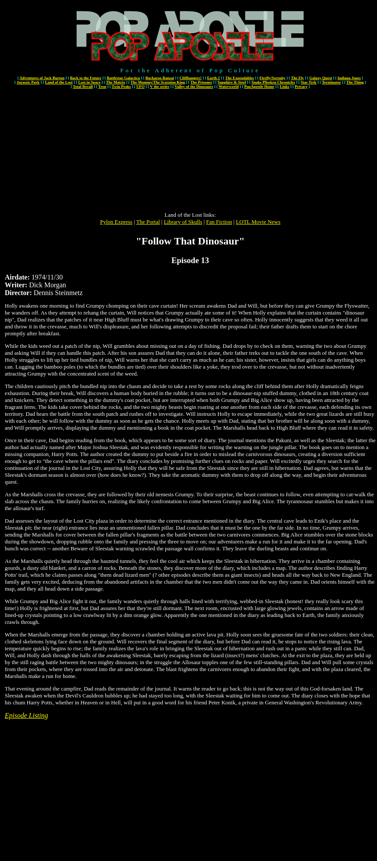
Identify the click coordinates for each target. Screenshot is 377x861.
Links (284, 86)
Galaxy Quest (320, 78)
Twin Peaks (121, 86)
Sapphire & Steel (232, 82)
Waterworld (229, 86)
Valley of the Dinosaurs (193, 86)
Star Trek (308, 82)
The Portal (148, 221)
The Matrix (115, 82)
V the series (159, 86)
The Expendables (239, 78)
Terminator (331, 82)
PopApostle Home (259, 86)
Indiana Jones (349, 78)
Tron (102, 86)
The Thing (355, 82)
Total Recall (83, 86)
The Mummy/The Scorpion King (158, 82)
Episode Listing (26, 715)
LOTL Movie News (258, 221)
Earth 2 (213, 78)
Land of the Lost (59, 82)
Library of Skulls (183, 221)
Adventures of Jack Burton (41, 78)
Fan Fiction (219, 221)
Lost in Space (89, 82)
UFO (140, 86)
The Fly (297, 78)
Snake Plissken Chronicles (273, 82)
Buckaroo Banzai (159, 78)
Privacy (301, 86)
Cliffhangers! (191, 78)
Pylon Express (116, 221)
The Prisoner (201, 82)
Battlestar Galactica (123, 78)
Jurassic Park (28, 82)
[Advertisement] (190, 151)
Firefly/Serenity (272, 78)
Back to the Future (85, 78)
